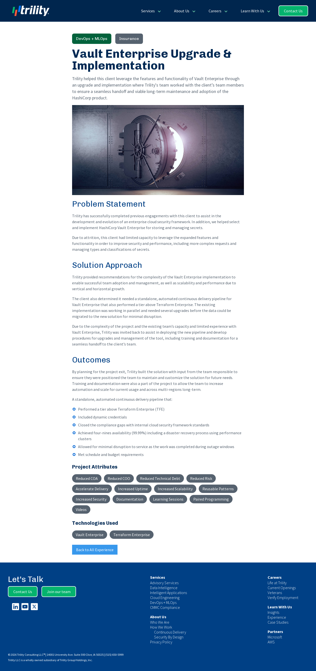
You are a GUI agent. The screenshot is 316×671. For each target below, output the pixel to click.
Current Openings (282, 587)
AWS (271, 641)
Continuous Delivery (170, 632)
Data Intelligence (164, 587)
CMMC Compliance (165, 607)
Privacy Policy (161, 641)
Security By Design (168, 637)
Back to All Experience (95, 549)
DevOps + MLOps (163, 602)
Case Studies (278, 622)
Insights (273, 612)
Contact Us (293, 10)
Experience (277, 617)
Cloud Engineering (164, 597)
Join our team (59, 591)
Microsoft (275, 637)
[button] (150, 11)
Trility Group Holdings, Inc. (76, 660)
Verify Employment (283, 597)
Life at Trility (277, 582)
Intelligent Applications (168, 592)
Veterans (275, 592)
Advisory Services (164, 582)
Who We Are (159, 622)
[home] (29, 10)
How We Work (161, 627)
